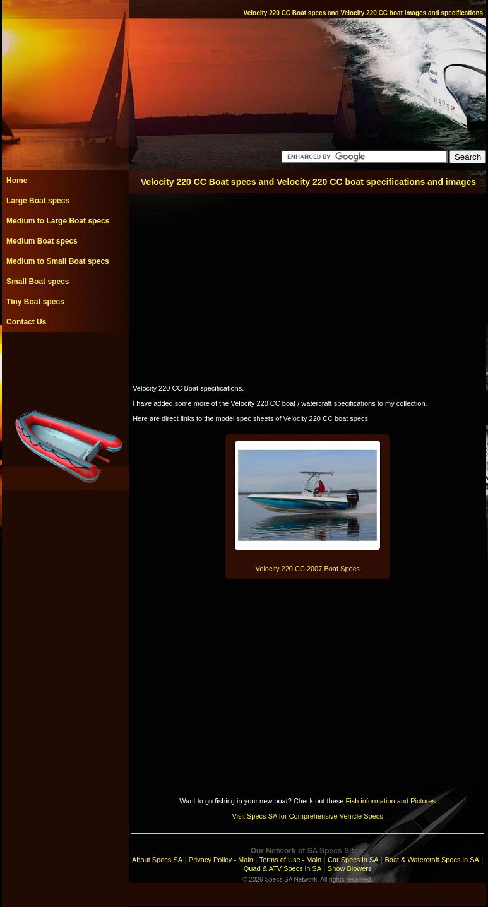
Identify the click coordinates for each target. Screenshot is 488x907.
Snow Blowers (350, 868)
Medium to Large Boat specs (57, 220)
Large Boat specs (37, 200)
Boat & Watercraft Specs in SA (431, 859)
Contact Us (26, 321)
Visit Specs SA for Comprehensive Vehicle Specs (307, 816)
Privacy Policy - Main (221, 859)
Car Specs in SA (353, 859)
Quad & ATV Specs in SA (282, 868)
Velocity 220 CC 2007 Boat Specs (308, 568)
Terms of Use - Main (290, 859)
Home (16, 180)
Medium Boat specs (42, 241)
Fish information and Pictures (390, 801)
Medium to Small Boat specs (57, 261)
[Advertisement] (65, 360)
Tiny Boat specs (35, 301)
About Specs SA (157, 859)
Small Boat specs (37, 281)
